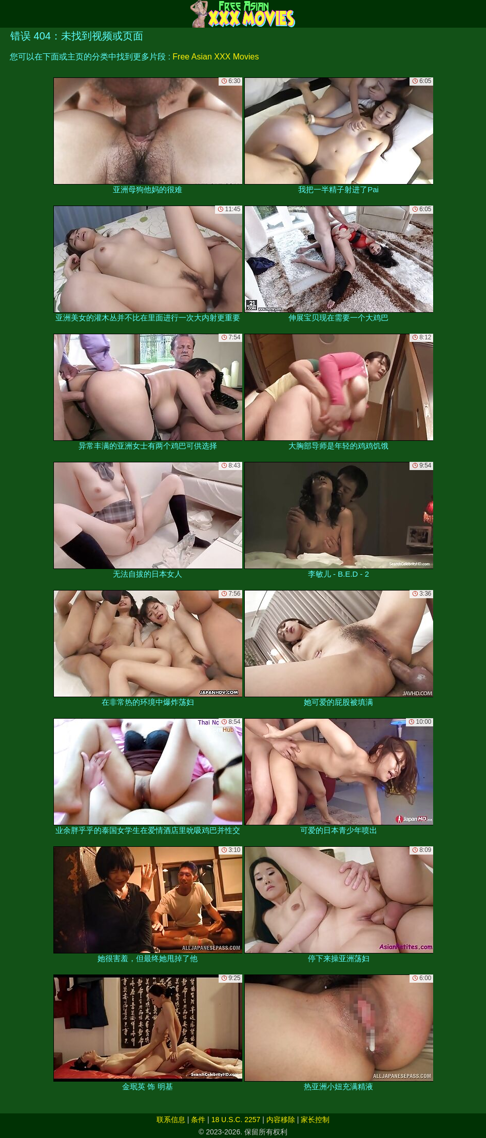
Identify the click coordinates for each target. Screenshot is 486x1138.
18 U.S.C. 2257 (236, 1119)
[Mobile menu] (9, 14)
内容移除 (280, 1119)
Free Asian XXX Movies (215, 56)
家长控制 (315, 1119)
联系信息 (171, 1119)
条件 (198, 1119)
